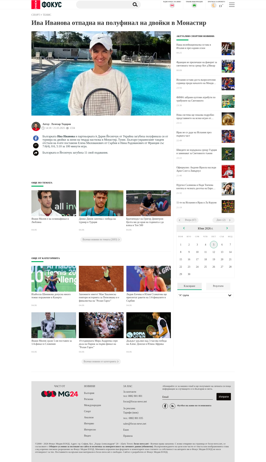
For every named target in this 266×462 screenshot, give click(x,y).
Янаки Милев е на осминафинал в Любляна (50, 220)
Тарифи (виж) (130, 412)
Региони (88, 399)
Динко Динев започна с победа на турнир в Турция (97, 220)
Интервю (89, 423)
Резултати (218, 286)
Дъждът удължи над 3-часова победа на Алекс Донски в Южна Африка (146, 342)
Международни (92, 405)
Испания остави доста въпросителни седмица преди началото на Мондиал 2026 (196, 81)
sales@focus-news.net (134, 423)
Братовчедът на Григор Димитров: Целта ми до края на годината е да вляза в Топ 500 (145, 222)
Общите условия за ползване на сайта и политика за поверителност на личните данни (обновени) (101, 446)
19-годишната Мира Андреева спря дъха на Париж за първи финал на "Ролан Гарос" (98, 344)
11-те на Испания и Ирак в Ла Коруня (196, 202)
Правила (128, 435)
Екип (126, 429)
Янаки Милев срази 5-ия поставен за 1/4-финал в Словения (51, 342)
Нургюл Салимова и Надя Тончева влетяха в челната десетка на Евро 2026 (194, 187)
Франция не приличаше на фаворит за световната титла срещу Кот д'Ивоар (196, 64)
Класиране (189, 286)
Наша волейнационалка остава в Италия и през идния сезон (193, 46)
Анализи (88, 417)
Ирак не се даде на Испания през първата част (194, 134)
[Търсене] (101, 4)
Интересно (90, 429)
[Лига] (205, 295)
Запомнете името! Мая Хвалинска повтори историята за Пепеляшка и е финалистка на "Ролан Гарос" (99, 297)
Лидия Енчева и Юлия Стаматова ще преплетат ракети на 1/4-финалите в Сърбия (146, 297)
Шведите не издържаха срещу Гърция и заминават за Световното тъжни (196, 152)
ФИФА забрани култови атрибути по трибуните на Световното (196, 99)
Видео (87, 435)
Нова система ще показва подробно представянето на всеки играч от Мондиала (195, 117)
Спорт (87, 411)
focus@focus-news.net (135, 401)
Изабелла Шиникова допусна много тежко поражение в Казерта (51, 296)
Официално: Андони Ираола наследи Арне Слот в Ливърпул (196, 169)
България (89, 393)
